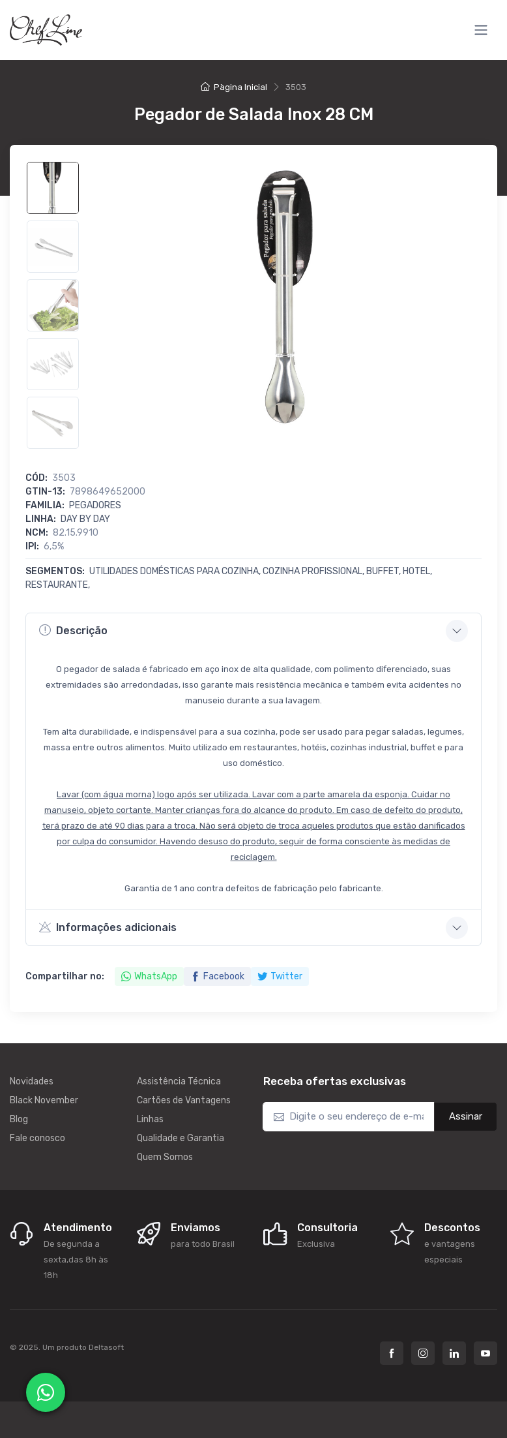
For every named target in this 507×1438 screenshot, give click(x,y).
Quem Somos (165, 1157)
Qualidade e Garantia (180, 1138)
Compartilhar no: (64, 976)
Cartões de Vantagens (184, 1100)
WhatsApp (149, 976)
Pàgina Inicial (234, 87)
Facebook (217, 976)
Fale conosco (37, 1138)
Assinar (465, 1116)
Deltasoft (106, 1347)
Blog (19, 1119)
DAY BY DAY (85, 519)
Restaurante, (57, 584)
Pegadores (95, 505)
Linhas (150, 1119)
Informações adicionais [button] (108, 927)
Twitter (279, 976)
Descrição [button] (73, 630)
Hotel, (417, 571)
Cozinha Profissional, (314, 571)
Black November (44, 1100)
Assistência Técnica (179, 1081)
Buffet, (384, 571)
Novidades (31, 1081)
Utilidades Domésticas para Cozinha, (176, 571)
